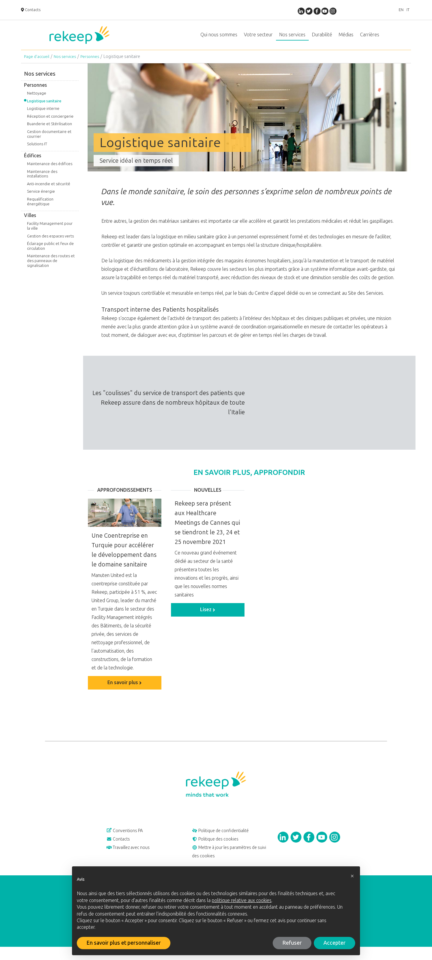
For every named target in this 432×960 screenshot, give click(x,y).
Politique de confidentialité (226, 838)
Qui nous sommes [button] (218, 38)
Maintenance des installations (42, 180)
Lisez (207, 615)
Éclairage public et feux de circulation (50, 252)
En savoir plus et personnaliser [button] (123, 943)
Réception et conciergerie (50, 122)
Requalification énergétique (40, 207)
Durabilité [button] (322, 38)
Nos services (67, 62)
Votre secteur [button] (258, 38)
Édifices (32, 162)
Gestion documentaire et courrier (49, 140)
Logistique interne (43, 114)
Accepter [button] (334, 943)
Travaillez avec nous (132, 858)
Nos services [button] (292, 38)
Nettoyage (36, 99)
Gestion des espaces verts (50, 242)
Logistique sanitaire (44, 107)
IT (406, 10)
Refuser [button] (292, 943)
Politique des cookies (219, 848)
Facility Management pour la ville (50, 232)
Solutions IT (37, 150)
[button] (352, 876)
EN (395, 10)
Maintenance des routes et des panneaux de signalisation (51, 266)
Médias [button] (346, 38)
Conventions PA (128, 838)
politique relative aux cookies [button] (242, 900)
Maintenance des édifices (49, 170)
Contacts (32, 10)
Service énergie (41, 197)
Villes (30, 221)
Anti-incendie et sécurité (48, 190)
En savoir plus (124, 688)
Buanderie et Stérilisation (49, 130)
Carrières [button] (369, 38)
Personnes (93, 62)
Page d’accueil (37, 62)
